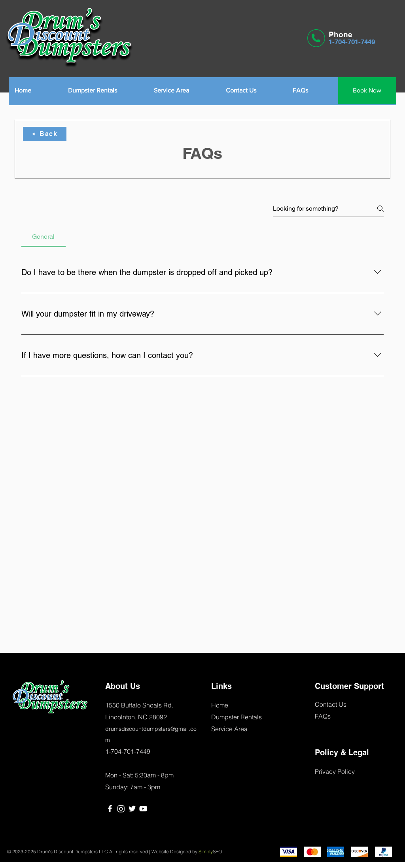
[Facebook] (110, 808)
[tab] (43, 236)
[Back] (44, 134)
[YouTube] (143, 808)
